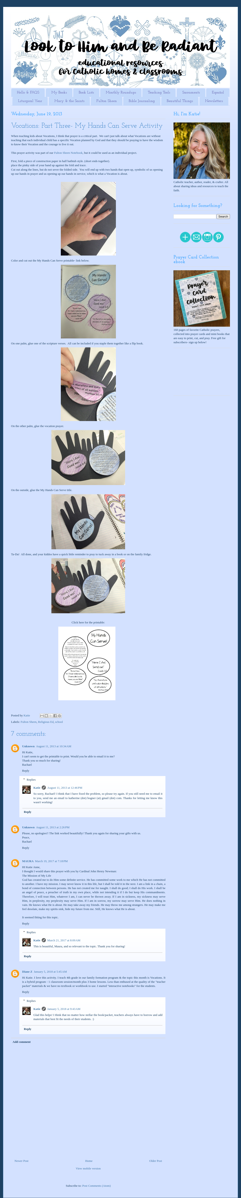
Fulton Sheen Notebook (68, 152)
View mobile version (88, 1168)
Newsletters (214, 101)
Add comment (22, 1042)
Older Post (155, 1161)
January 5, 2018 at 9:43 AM (63, 1009)
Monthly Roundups (121, 92)
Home (89, 1161)
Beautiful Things (180, 101)
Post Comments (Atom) (96, 1185)
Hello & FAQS (28, 92)
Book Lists (86, 92)
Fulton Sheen (106, 101)
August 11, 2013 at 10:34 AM (53, 746)
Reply (25, 770)
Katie (36, 787)
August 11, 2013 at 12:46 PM (64, 787)
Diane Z (27, 971)
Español (218, 92)
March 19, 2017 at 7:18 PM (51, 861)
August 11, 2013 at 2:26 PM (52, 827)
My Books (59, 92)
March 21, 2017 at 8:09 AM (63, 940)
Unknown (28, 746)
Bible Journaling (142, 101)
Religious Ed (46, 722)
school (59, 722)
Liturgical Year (30, 101)
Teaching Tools (159, 92)
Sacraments (191, 92)
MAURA (28, 861)
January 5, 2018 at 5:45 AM (50, 971)
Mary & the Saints (69, 101)
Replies (31, 779)
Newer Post (21, 1161)
